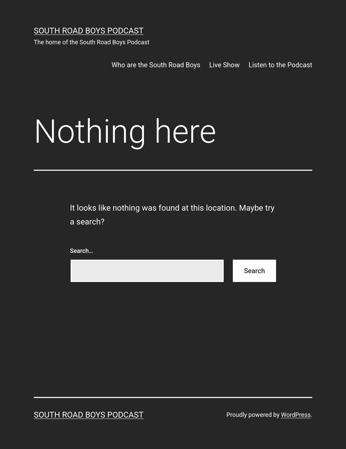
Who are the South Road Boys (156, 65)
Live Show (224, 65)
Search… (81, 250)
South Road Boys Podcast (89, 31)
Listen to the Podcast (280, 65)
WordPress (296, 414)
